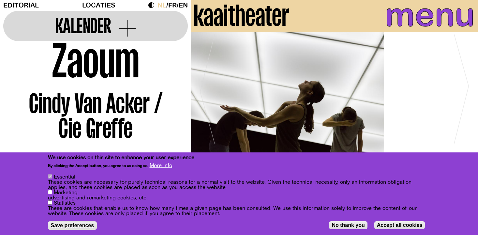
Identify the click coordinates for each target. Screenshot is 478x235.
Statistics (65, 203)
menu (414, 19)
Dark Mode (153, 5)
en (183, 5)
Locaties (98, 5)
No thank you (348, 225)
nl (161, 5)
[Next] (462, 106)
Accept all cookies (400, 225)
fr (172, 5)
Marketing (66, 192)
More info (161, 165)
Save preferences (72, 225)
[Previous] (207, 106)
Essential (64, 177)
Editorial (21, 5)
